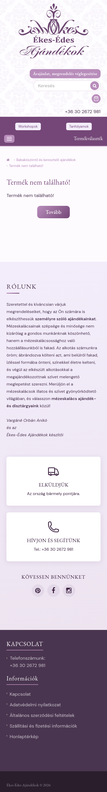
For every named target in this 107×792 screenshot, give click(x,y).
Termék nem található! (26, 166)
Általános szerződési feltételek (42, 715)
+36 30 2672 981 (83, 111)
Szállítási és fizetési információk (43, 726)
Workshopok (28, 126)
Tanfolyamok (79, 126)
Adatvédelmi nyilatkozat (35, 705)
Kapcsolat (20, 694)
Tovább (53, 212)
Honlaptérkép (24, 736)
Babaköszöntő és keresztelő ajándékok (46, 160)
